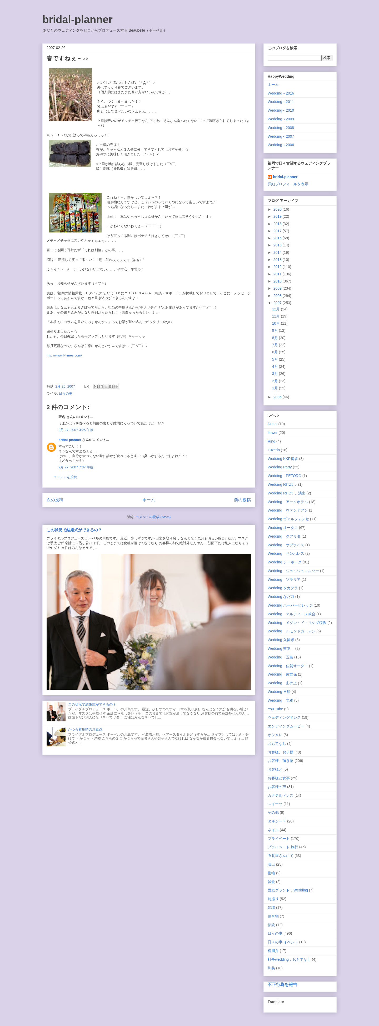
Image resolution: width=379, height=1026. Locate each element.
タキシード (277, 821)
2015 (278, 245)
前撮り (273, 899)
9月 (275, 330)
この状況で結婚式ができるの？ (74, 530)
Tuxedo (274, 450)
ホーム (148, 500)
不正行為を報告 (282, 984)
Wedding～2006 (281, 145)
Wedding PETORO (284, 476)
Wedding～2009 (281, 119)
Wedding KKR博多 (283, 459)
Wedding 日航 (279, 692)
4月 (275, 366)
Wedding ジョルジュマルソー (293, 571)
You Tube (275, 709)
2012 (278, 267)
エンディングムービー (286, 726)
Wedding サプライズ (286, 545)
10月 (276, 323)
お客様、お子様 (280, 752)
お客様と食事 (279, 778)
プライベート (279, 838)
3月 (275, 373)
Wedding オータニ (283, 528)
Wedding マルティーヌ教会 (291, 614)
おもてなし (277, 743)
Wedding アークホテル (288, 502)
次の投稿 (55, 500)
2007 (278, 303)
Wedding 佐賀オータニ (288, 666)
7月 (275, 345)
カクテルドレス (280, 795)
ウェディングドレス (284, 717)
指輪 (271, 873)
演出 (271, 864)
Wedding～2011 (281, 102)
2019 (278, 216)
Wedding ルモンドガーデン (291, 631)
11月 (276, 316)
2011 (278, 274)
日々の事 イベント (283, 942)
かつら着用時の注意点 (85, 729)
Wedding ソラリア (284, 579)
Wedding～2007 (281, 136)
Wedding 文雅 (280, 700)
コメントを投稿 (65, 477)
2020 (278, 209)
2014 (278, 252)
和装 (271, 968)
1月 (275, 388)
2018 (278, 224)
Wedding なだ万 (281, 596)
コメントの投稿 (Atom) (153, 517)
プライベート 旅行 (283, 847)
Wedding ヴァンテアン (288, 510)
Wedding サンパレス (286, 553)
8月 (275, 338)
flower (272, 432)
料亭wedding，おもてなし (289, 959)
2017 (278, 231)
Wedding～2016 (281, 93)
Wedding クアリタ (284, 536)
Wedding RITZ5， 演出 (287, 493)
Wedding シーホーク (285, 562)
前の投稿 (242, 500)
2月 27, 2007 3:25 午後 (75, 430)
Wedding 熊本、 (281, 648)
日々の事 (65, 393)
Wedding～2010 (281, 110)
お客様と (275, 769)
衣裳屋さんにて (280, 856)
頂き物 (273, 916)
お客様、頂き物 (280, 761)
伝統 (271, 925)
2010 (278, 281)
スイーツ (275, 804)
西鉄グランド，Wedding (288, 890)
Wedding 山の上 (282, 683)
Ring (271, 441)
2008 (278, 296)
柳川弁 (273, 951)
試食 (271, 882)
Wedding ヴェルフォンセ (288, 519)
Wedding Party (280, 467)
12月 (276, 309)
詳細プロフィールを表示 (288, 184)
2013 (278, 259)
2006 (278, 397)
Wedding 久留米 (281, 640)
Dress (272, 424)
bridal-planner (77, 19)
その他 (273, 812)
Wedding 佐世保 (282, 674)
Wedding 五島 (280, 657)
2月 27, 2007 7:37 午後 (75, 467)
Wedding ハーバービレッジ (290, 605)
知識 (271, 907)
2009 (278, 288)
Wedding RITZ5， (282, 484)
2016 (278, 238)
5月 (275, 359)
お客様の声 (277, 787)
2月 (275, 381)
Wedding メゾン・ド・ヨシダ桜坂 (297, 623)
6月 (275, 352)
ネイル (273, 830)
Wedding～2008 (281, 128)
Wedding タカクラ (283, 588)
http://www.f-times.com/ (64, 355)
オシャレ (275, 735)
